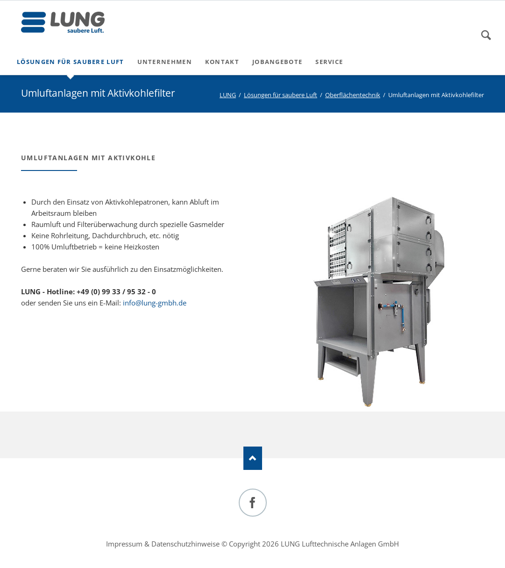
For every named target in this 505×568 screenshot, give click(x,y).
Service (329, 61)
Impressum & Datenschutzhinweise (163, 543)
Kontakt (222, 61)
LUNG (228, 95)
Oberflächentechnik (352, 95)
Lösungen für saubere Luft (70, 61)
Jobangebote (277, 61)
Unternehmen (164, 61)
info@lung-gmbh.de (154, 302)
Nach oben (252, 458)
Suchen (486, 35)
